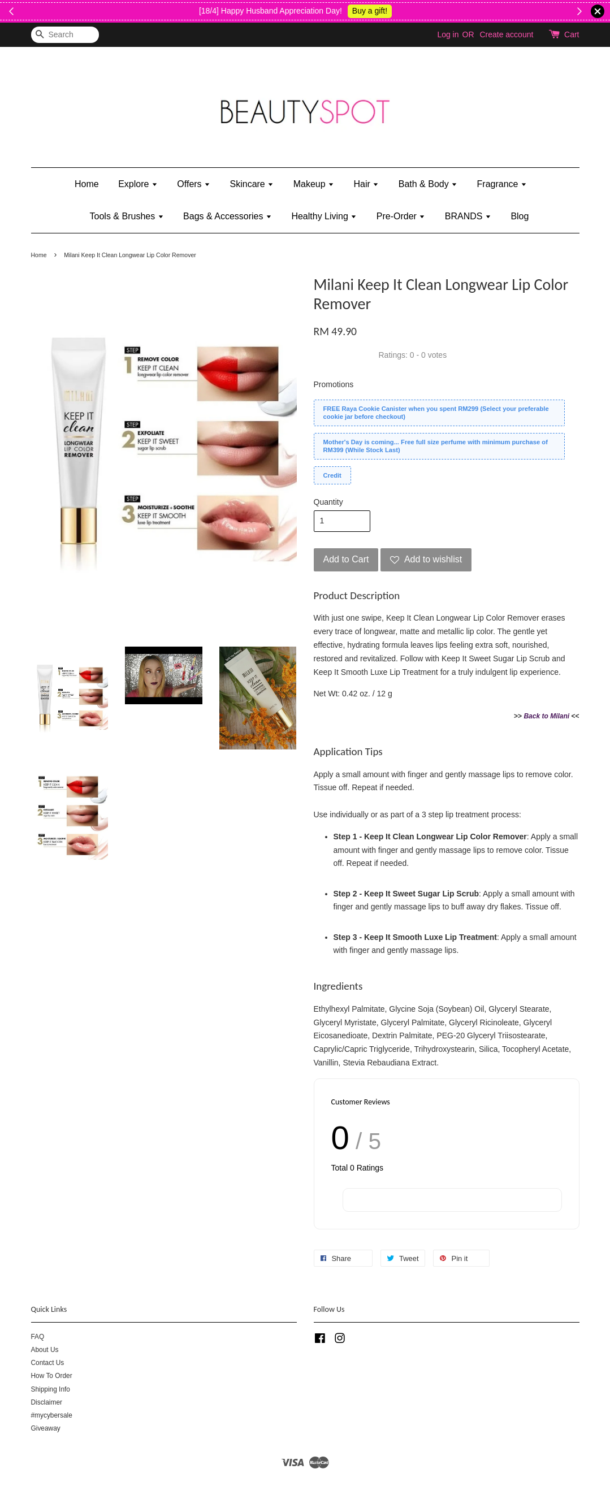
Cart (571, 34)
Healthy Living (324, 216)
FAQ (38, 1337)
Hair (366, 184)
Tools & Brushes (127, 216)
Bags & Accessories (227, 216)
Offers (193, 184)
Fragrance (502, 184)
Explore (138, 184)
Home (87, 184)
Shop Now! (54, 10)
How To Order (51, 1376)
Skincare (252, 184)
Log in (447, 34)
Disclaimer (47, 1402)
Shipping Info (50, 1389)
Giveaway (45, 1428)
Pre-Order (401, 216)
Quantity (328, 501)
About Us (45, 1350)
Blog (520, 216)
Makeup (313, 184)
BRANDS (468, 216)
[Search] (65, 35)
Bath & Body (428, 184)
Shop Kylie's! (549, 10)
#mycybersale (51, 1415)
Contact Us (47, 1363)
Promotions (334, 384)
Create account (506, 34)
